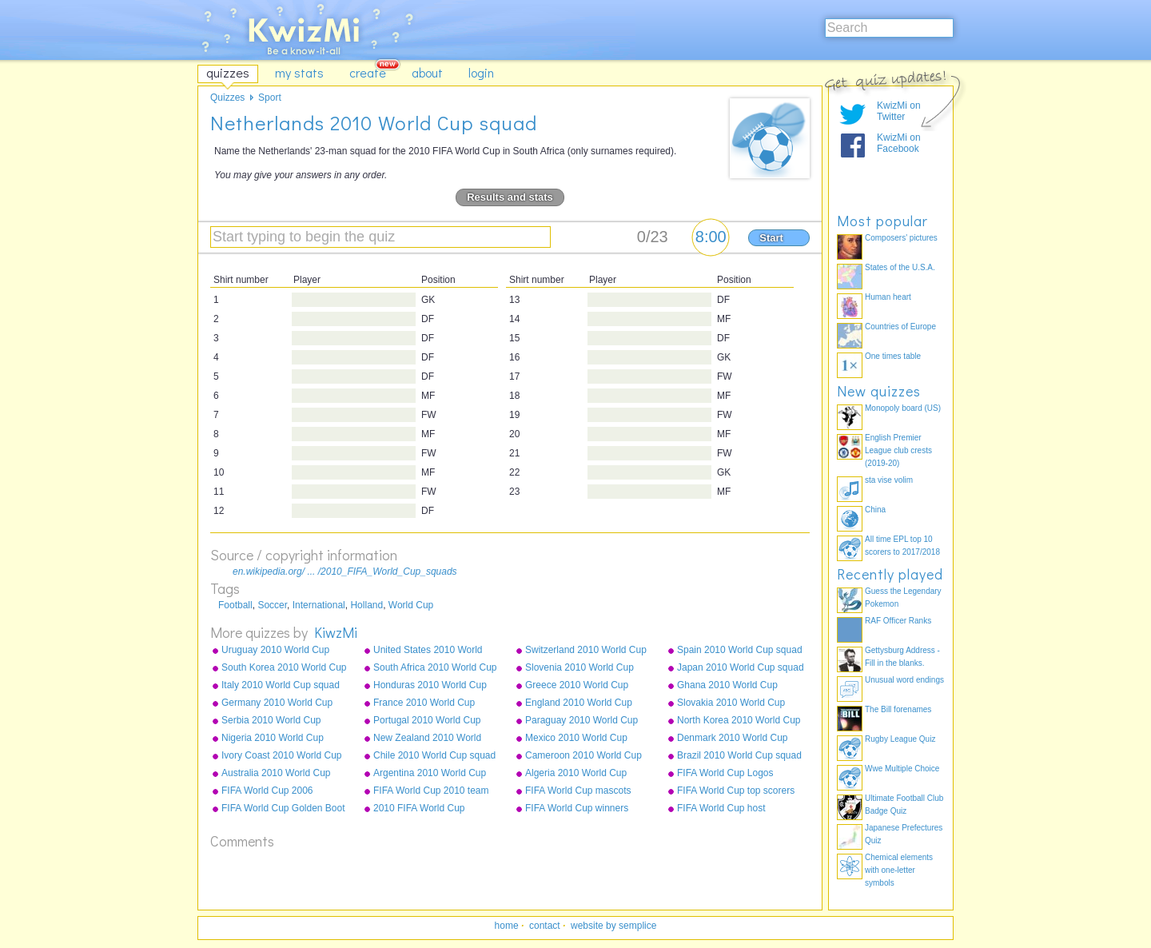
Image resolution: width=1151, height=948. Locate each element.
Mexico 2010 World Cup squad (576, 738)
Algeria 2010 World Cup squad (576, 773)
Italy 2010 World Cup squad (280, 685)
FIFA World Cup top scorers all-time (736, 791)
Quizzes (227, 97)
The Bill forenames (898, 709)
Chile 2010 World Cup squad (434, 755)
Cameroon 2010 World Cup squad (583, 756)
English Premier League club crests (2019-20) (898, 450)
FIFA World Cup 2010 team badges (431, 791)
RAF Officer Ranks (898, 620)
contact (544, 925)
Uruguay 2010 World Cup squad (275, 650)
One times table (893, 356)
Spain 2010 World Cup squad (740, 649)
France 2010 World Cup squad (424, 703)
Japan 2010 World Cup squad (740, 667)
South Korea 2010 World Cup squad (284, 668)
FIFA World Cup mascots (578, 790)
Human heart (888, 297)
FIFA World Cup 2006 (267, 790)
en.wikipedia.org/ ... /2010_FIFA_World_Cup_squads (345, 571)
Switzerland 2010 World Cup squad (586, 650)
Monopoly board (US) (903, 408)
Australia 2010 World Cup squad (276, 773)
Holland (366, 605)
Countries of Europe (900, 326)
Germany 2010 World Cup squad (277, 703)
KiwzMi (335, 632)
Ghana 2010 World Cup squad (727, 685)
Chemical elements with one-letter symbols (899, 870)
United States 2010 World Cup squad (428, 650)
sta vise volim (889, 480)
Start (771, 238)
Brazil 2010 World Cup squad (739, 755)
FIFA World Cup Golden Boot (283, 808)
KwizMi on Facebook (899, 143)
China (875, 509)
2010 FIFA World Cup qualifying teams (419, 809)
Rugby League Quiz (900, 739)
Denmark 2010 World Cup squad (732, 738)
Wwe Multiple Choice (902, 768)
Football (235, 605)
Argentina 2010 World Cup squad (429, 773)
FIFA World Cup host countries (721, 809)
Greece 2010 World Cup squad (576, 685)
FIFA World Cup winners (576, 808)
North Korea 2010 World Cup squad (739, 721)
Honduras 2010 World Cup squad (430, 685)
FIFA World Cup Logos (725, 773)
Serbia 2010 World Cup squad (271, 721)
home (507, 925)
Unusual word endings (904, 679)
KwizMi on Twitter (899, 111)
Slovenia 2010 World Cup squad (579, 668)
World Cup (410, 605)
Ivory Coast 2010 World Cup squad (281, 756)
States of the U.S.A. (900, 267)
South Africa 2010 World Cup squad (435, 668)
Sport (269, 97)
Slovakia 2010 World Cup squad (731, 703)
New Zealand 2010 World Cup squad (427, 738)
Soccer (272, 605)
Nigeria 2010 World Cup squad (272, 738)
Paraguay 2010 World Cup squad (581, 721)
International (319, 605)
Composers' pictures (901, 237)
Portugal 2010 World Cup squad (427, 721)
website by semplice (613, 925)
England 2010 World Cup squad (578, 703)
